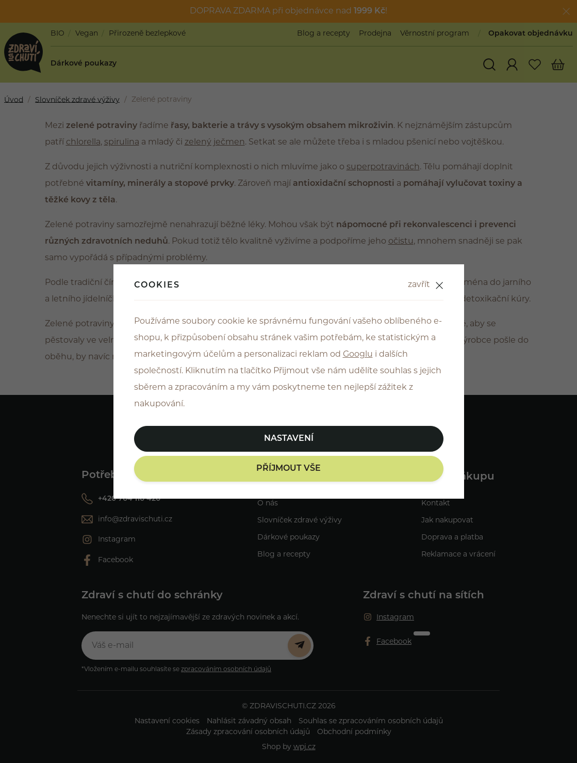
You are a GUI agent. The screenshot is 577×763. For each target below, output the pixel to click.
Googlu (358, 355)
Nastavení (289, 439)
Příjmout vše (288, 469)
